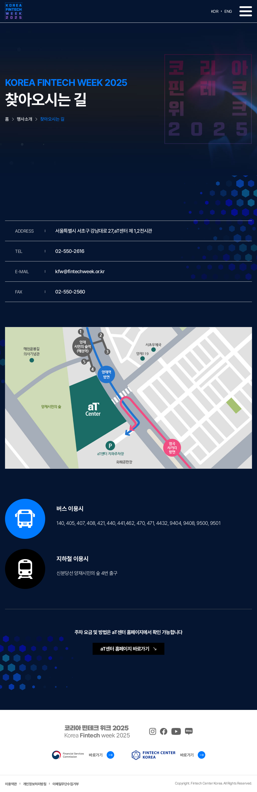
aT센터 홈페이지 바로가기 (128, 649)
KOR (215, 11)
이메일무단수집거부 (65, 784)
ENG (228, 11)
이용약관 (11, 784)
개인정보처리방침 (34, 784)
